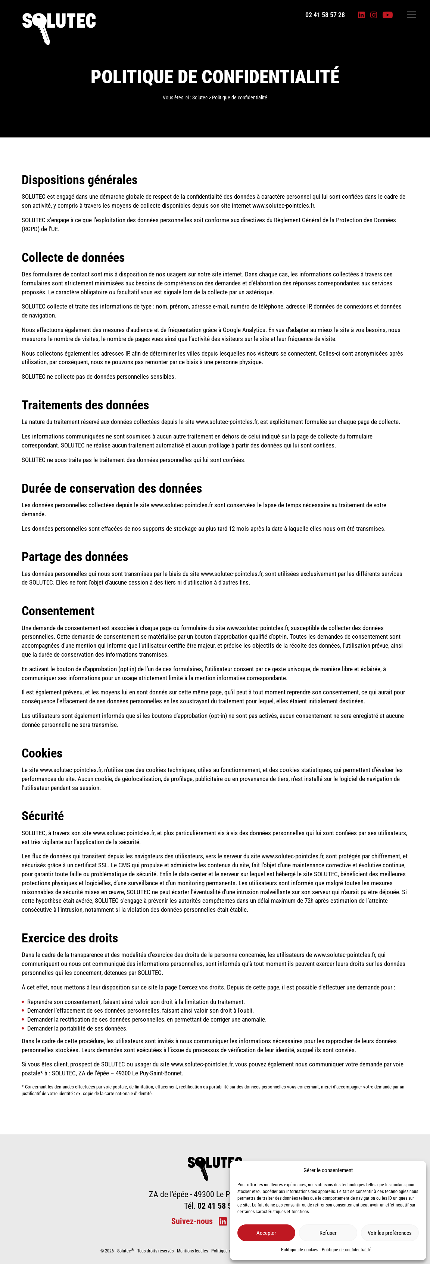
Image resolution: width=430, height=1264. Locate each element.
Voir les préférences (390, 1233)
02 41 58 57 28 (325, 15)
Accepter (266, 1233)
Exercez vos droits (201, 987)
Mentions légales (192, 1251)
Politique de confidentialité (346, 1249)
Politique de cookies (299, 1249)
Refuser (328, 1233)
